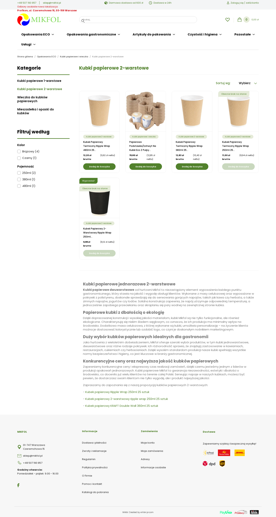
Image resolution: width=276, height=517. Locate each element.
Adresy (145, 458)
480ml (28, 185)
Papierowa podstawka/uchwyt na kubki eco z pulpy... (142, 145)
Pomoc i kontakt (92, 483)
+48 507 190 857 (26, 2)
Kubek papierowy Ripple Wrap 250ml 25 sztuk (117, 391)
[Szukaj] (138, 19)
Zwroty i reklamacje (94, 450)
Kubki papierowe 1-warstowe (39, 80)
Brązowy (30, 151)
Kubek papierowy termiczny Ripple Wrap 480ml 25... (96, 145)
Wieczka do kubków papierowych (32, 98)
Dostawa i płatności (94, 442)
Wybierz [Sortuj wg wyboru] (248, 82)
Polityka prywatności (95, 467)
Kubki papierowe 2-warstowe (39, 88)
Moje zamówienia (152, 450)
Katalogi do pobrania (95, 491)
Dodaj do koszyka (99, 165)
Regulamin (88, 458)
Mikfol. (125, 511)
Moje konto (148, 442)
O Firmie (87, 475)
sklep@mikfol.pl (52, 2)
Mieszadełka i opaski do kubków (35, 110)
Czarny (29, 157)
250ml (29, 172)
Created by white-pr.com (141, 511)
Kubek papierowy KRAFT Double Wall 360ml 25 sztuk (121, 405)
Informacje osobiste (153, 467)
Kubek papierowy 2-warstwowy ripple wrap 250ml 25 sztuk (126, 398)
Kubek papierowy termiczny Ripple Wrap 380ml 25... (189, 145)
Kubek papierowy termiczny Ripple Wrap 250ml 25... (235, 145)
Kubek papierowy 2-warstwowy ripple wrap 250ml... (97, 232)
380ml (28, 179)
